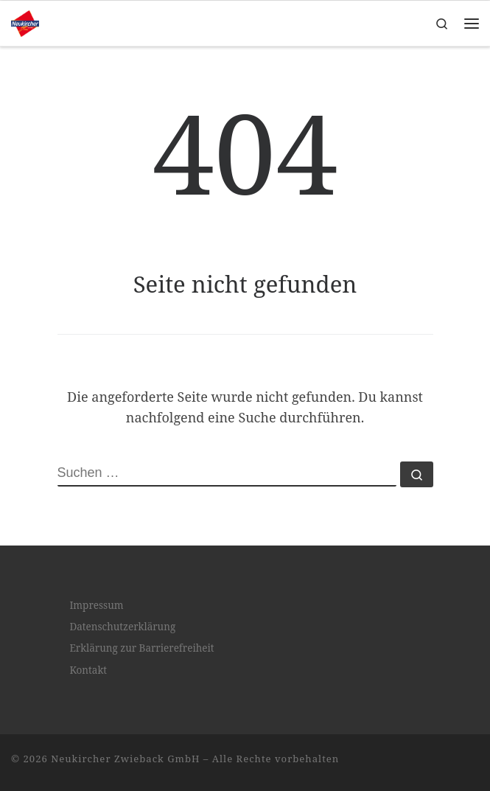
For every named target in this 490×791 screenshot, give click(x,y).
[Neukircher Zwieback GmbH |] (25, 21)
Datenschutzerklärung (122, 626)
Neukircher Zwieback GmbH (125, 758)
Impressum (96, 605)
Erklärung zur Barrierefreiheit (141, 648)
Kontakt (88, 670)
